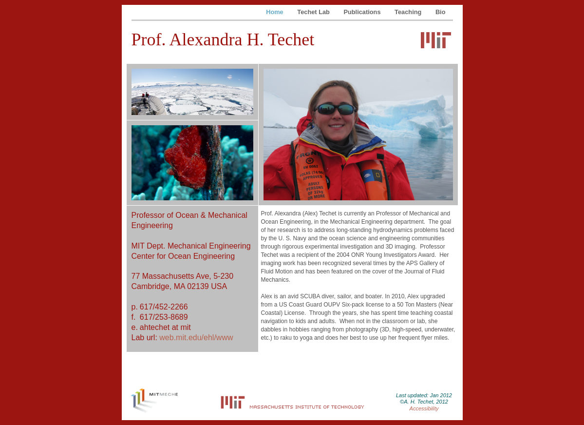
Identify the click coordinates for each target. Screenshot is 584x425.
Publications (362, 12)
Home (275, 12)
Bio (440, 12)
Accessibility (424, 408)
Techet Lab (314, 12)
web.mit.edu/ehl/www (196, 337)
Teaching (409, 12)
